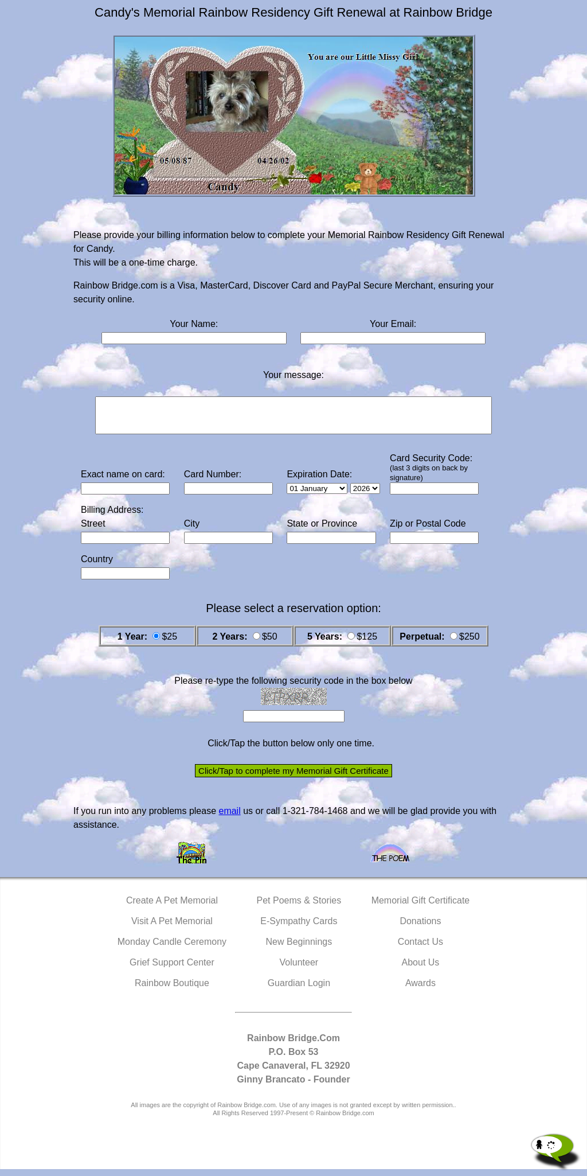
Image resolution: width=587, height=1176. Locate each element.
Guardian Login (299, 990)
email (229, 818)
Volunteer (299, 969)
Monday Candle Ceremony (172, 948)
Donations (420, 928)
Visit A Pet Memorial (172, 928)
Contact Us (420, 948)
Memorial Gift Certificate (420, 907)
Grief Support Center (172, 969)
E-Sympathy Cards (298, 928)
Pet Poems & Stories (299, 907)
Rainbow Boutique (172, 990)
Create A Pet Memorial (172, 907)
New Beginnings (299, 948)
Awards (420, 990)
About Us (421, 969)
